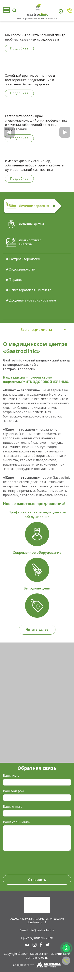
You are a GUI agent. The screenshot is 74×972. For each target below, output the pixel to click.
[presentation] (30, 861)
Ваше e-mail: (12, 806)
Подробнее (19, 48)
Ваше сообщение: (16, 822)
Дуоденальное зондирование (32, 300)
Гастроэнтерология (24, 259)
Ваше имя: (11, 775)
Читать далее (37, 629)
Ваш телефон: (13, 791)
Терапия (15, 279)
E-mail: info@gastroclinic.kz (37, 930)
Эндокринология (22, 269)
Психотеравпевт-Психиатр (30, 290)
